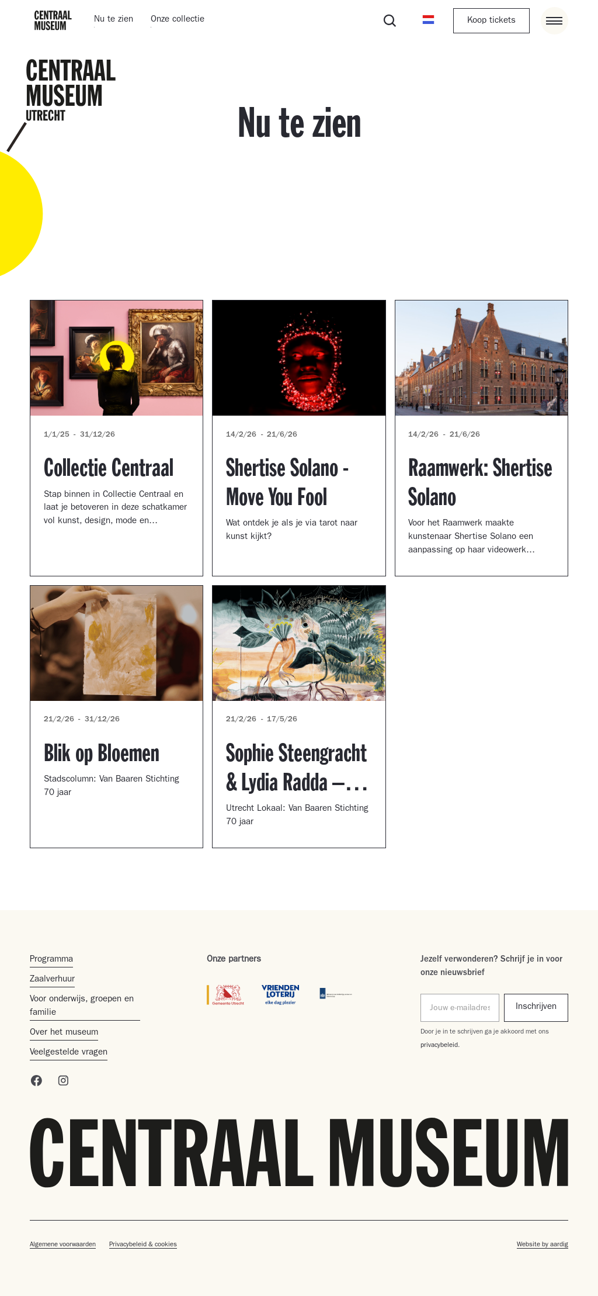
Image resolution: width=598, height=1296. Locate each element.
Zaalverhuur (52, 980)
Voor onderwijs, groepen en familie (82, 1007)
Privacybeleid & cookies (143, 1245)
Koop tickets (491, 21)
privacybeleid (439, 1045)
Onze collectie (177, 20)
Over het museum (64, 1033)
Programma (51, 960)
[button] (428, 20)
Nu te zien (113, 20)
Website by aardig (542, 1245)
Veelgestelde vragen (68, 1053)
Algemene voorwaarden (63, 1245)
